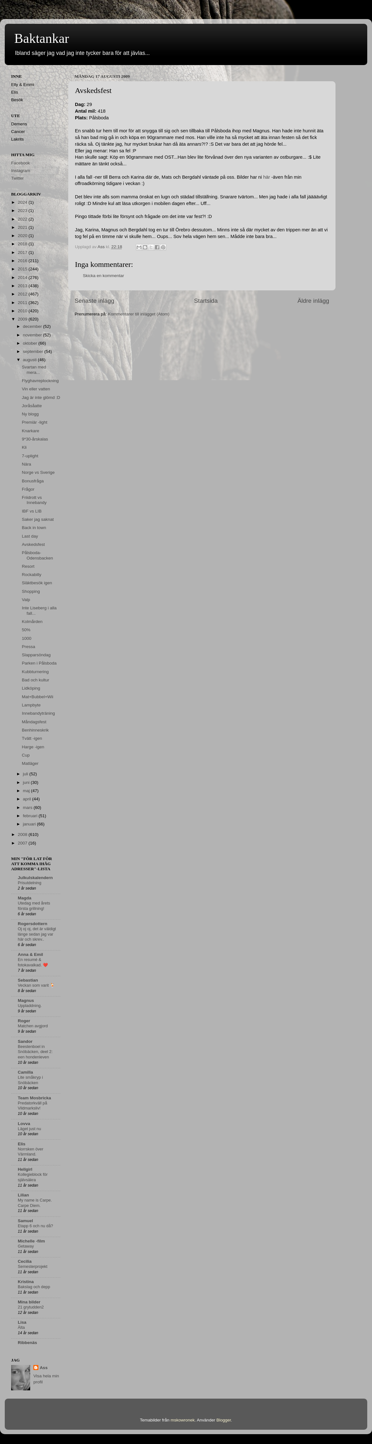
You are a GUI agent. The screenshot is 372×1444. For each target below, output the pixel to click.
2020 (23, 235)
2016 (23, 260)
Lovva (24, 1123)
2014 (23, 277)
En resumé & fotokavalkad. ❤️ (33, 962)
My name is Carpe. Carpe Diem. (35, 1203)
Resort (28, 566)
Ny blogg (30, 414)
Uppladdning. (30, 1005)
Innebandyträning (38, 713)
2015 (23, 269)
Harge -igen (33, 747)
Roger (24, 1020)
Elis (21, 1144)
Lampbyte (31, 705)
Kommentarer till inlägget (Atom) (138, 314)
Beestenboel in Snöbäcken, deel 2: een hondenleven (35, 1051)
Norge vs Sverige (38, 472)
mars (28, 807)
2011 (23, 302)
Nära (26, 464)
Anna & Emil (30, 954)
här (266, 177)
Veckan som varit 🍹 (36, 985)
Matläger (30, 763)
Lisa (22, 1322)
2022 (23, 219)
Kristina (26, 1281)
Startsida (206, 300)
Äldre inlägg (313, 300)
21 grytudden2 (31, 1307)
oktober (30, 343)
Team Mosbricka (34, 1098)
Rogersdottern (32, 923)
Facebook (20, 163)
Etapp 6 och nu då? (35, 1225)
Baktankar (41, 38)
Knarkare (30, 430)
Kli (24, 447)
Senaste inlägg (94, 300)
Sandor (25, 1041)
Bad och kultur (35, 680)
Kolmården (32, 621)
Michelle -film (31, 1241)
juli (26, 774)
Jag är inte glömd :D (41, 397)
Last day (30, 536)
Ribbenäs (27, 1342)
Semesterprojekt (32, 1266)
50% (26, 629)
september (33, 351)
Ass (44, 1367)
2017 (23, 252)
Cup (26, 755)
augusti (30, 359)
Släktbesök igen (37, 582)
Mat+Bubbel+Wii (37, 696)
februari (31, 815)
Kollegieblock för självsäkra (33, 1177)
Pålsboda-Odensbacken (37, 555)
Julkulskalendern (35, 877)
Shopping (31, 591)
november (33, 335)
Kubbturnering (35, 671)
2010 (23, 310)
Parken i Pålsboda (39, 663)
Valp (26, 599)
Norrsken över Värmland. (30, 1152)
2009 (23, 319)
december (33, 326)
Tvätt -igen (32, 738)
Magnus (26, 1000)
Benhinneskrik (35, 730)
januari (30, 824)
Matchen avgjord (33, 1025)
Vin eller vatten (36, 389)
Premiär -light (34, 422)
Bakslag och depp (34, 1286)
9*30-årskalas (35, 439)
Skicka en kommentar (103, 275)
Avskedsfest (33, 544)
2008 (23, 834)
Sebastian (28, 980)
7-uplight (30, 456)
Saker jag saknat (38, 519)
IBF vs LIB (32, 511)
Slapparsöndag (36, 654)
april (27, 799)
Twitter (17, 178)
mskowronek (183, 1420)
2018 (23, 244)
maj (27, 790)
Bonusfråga (33, 481)
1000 (26, 638)
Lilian (23, 1195)
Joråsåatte (32, 405)
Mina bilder (29, 1302)
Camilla (25, 1072)
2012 (23, 294)
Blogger (223, 1420)
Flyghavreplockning (40, 380)
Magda (24, 898)
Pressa (28, 646)
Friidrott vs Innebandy (34, 500)
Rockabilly (32, 574)
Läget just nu (29, 1128)
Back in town (34, 527)
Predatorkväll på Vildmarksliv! (32, 1106)
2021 (23, 227)
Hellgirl (25, 1169)
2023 (23, 210)
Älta (21, 1327)
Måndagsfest (34, 721)
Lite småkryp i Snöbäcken (30, 1080)
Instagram (20, 170)
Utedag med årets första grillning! (34, 906)
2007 (23, 843)
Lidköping (31, 688)
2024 (23, 202)
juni (27, 782)
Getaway (26, 1246)
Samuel (25, 1220)
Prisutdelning (29, 882)
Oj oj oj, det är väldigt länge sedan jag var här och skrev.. (37, 934)
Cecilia (25, 1261)
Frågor (28, 489)
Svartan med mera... (34, 369)
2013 (23, 285)
